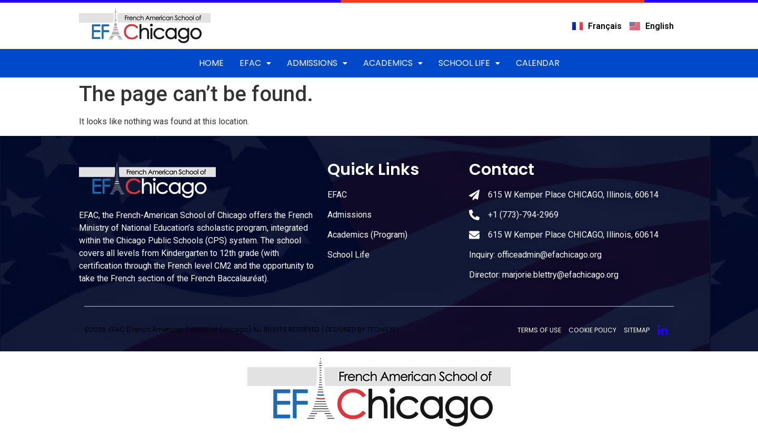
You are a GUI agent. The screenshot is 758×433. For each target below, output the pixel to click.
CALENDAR (538, 63)
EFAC (255, 63)
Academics (393, 63)
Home (211, 63)
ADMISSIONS (317, 63)
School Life (469, 63)
